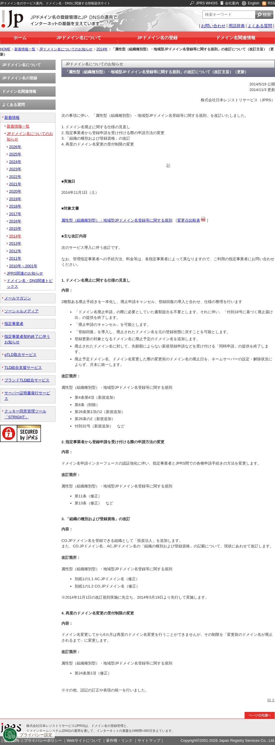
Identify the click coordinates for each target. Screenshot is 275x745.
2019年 (15, 199)
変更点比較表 (188, 220)
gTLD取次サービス (20, 354)
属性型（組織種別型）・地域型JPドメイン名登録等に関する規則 (116, 220)
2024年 (15, 162)
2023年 (15, 169)
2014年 (102, 49)
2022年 (15, 176)
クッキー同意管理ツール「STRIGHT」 (25, 414)
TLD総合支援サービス (23, 367)
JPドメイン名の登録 (157, 37)
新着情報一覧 (24, 49)
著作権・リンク (119, 740)
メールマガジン (17, 298)
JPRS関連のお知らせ (25, 273)
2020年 (15, 191)
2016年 (15, 221)
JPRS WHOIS (207, 3)
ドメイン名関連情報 (235, 37)
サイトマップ (149, 740)
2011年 (15, 258)
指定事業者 (13, 323)
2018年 (15, 206)
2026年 (15, 147)
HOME (5, 49)
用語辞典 (236, 25)
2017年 (15, 214)
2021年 (15, 184)
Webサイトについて (84, 740)
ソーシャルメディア (21, 311)
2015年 (15, 228)
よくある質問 (260, 25)
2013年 (15, 243)
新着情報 (12, 117)
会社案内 (232, 3)
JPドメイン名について (78, 37)
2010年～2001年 (23, 266)
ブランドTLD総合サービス (26, 380)
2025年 (15, 154)
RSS (271, 3)
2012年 (15, 251)
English (253, 3)
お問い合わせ (213, 25)
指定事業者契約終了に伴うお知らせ (27, 339)
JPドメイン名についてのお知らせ (65, 49)
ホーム (20, 37)
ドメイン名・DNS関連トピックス (30, 283)
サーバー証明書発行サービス (27, 396)
